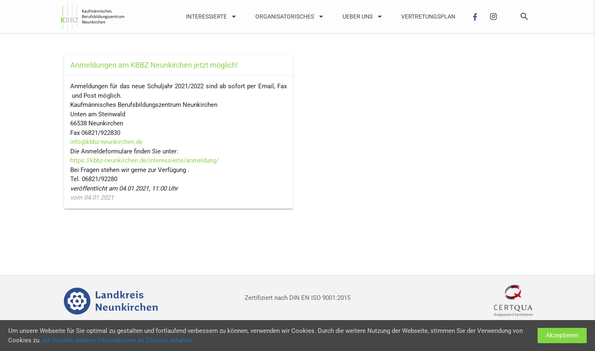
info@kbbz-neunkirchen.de (106, 142)
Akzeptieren (562, 335)
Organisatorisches (290, 16)
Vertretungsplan (428, 16)
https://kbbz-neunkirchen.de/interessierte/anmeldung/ (144, 160)
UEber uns (364, 16)
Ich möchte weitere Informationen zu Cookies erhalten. (118, 340)
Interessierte (212, 16)
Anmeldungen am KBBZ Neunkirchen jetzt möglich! (154, 65)
